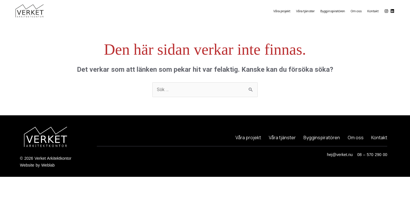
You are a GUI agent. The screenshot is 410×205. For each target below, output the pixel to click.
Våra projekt (281, 11)
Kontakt (373, 11)
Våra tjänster (305, 11)
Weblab (48, 165)
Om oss (356, 11)
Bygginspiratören (332, 11)
